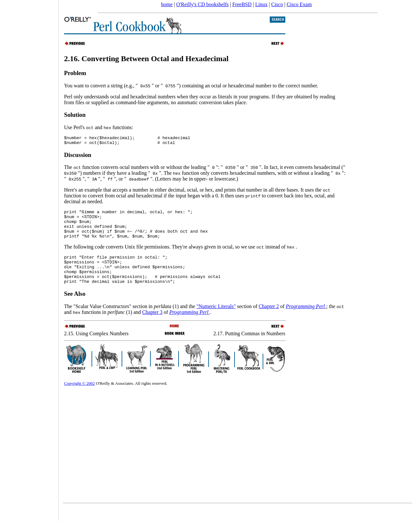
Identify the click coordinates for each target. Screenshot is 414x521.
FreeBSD (242, 4)
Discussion (77, 156)
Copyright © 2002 (79, 396)
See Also (74, 307)
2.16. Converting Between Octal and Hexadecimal (146, 58)
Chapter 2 (269, 320)
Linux (261, 4)
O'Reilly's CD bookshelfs (202, 4)
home (167, 4)
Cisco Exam (299, 4)
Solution (75, 114)
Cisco (277, 4)
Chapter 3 (152, 325)
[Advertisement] (29, 258)
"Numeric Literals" (216, 320)
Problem (75, 73)
